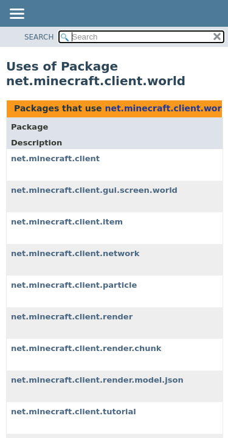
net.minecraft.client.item (67, 221)
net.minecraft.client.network (75, 253)
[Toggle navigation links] (16, 14)
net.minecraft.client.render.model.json (97, 379)
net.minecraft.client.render (72, 316)
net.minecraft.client (55, 158)
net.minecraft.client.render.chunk (86, 348)
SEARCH (39, 37)
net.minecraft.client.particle (74, 285)
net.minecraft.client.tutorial (73, 411)
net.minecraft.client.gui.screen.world (94, 190)
